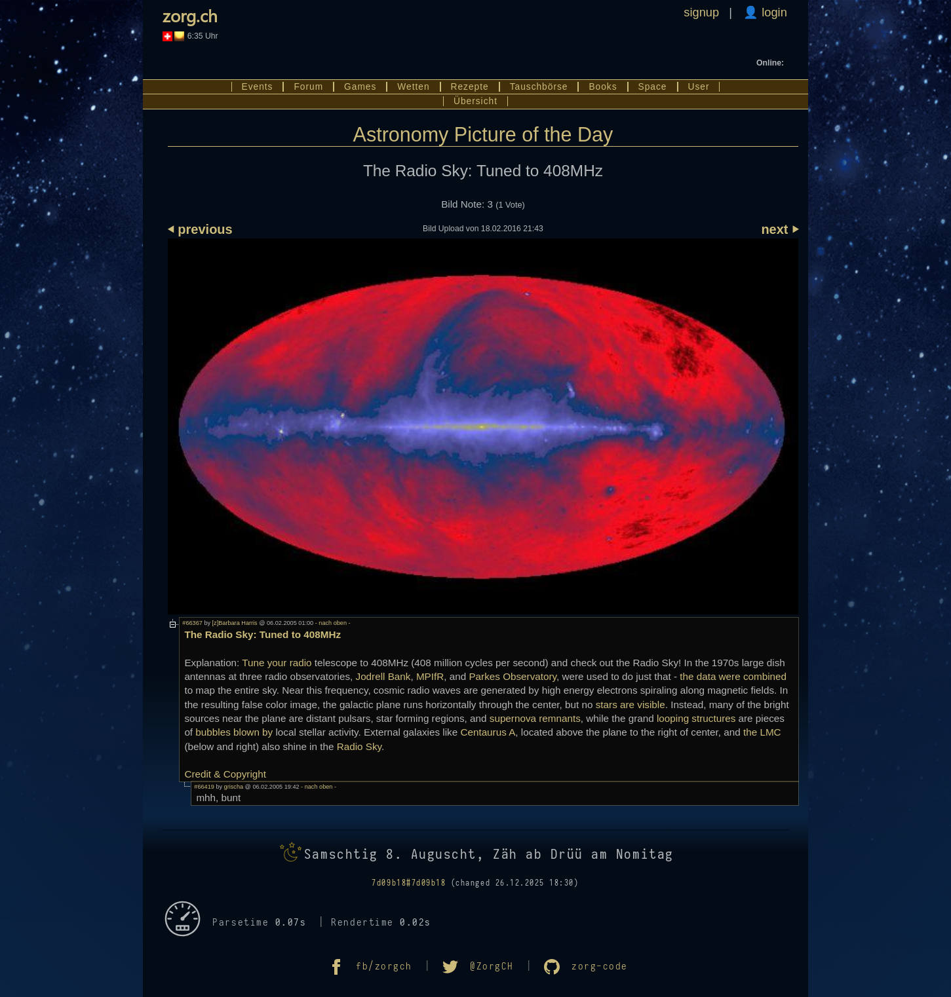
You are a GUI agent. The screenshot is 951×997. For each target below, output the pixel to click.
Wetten (413, 87)
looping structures (696, 718)
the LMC (762, 732)
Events (257, 87)
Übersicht (475, 101)
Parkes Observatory (512, 676)
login (772, 12)
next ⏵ (779, 229)
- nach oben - (331, 623)
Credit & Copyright (225, 774)
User (699, 87)
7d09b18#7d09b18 (409, 883)
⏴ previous (200, 229)
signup (701, 12)
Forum (308, 87)
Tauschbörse (539, 87)
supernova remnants (535, 718)
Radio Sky (359, 746)
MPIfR (430, 676)
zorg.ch (190, 15)
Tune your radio (276, 662)
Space (652, 87)
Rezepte (470, 87)
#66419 (204, 786)
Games (360, 87)
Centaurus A (487, 732)
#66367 (192, 623)
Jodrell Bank (383, 676)
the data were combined (733, 676)
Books (603, 87)
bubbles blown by (234, 732)
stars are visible (630, 704)
